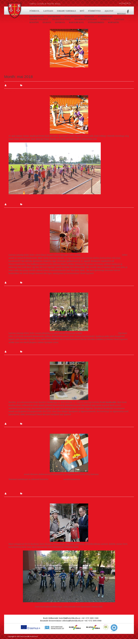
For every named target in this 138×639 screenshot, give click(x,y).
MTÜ (117, 13)
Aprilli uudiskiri (16, 474)
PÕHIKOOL (34, 10)
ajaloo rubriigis (56, 479)
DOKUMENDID (95, 16)
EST (120, 3)
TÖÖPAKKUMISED (38, 13)
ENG (124, 3)
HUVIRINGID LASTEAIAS (41, 22)
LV (130, 3)
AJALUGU (50, 16)
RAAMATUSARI (78, 16)
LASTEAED (48, 10)
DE (127, 3)
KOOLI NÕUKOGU (114, 16)
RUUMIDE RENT (50, 19)
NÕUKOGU (34, 19)
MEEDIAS (63, 16)
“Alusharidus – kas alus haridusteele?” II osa (101, 255)
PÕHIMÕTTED (36, 16)
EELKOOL (74, 10)
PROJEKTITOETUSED (93, 19)
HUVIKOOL (88, 10)
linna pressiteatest (87, 547)
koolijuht (11, 85)
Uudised (27, 85)
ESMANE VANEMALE (101, 13)
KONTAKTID (55, 13)
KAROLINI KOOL (103, 10)
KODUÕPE (61, 10)
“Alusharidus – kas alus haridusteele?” (100, 333)
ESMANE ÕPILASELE (70, 19)
